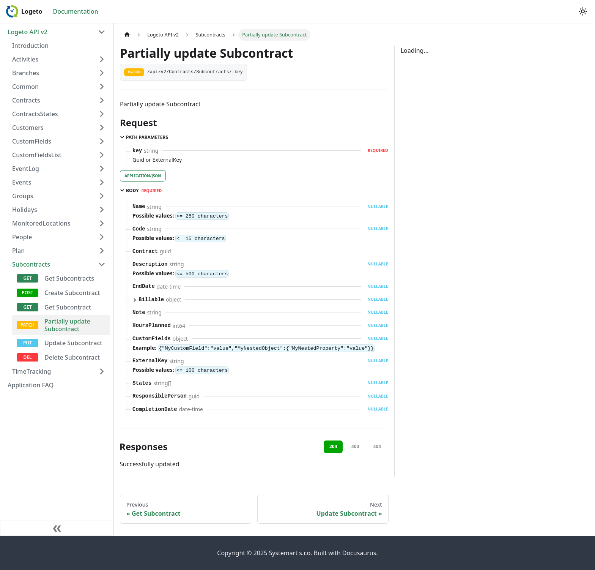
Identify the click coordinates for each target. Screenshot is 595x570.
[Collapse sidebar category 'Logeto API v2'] (101, 32)
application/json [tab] (142, 175)
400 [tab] (355, 446)
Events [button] (21, 182)
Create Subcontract (72, 293)
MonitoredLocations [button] (41, 223)
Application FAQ (31, 385)
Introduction (30, 45)
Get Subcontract (67, 307)
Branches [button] (25, 73)
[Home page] (127, 35)
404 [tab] (377, 446)
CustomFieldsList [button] (36, 155)
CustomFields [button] (31, 141)
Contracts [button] (26, 100)
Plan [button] (18, 250)
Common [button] (25, 86)
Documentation (75, 11)
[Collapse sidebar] (57, 528)
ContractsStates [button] (35, 114)
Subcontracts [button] (31, 264)
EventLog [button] (25, 168)
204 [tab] (333, 446)
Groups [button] (22, 196)
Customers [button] (28, 127)
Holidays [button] (24, 209)
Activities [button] (25, 59)
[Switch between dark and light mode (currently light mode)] (583, 11)
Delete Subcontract (72, 357)
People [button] (22, 237)
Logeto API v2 (27, 32)
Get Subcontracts (69, 278)
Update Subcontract (73, 343)
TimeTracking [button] (31, 371)
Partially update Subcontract (67, 325)
